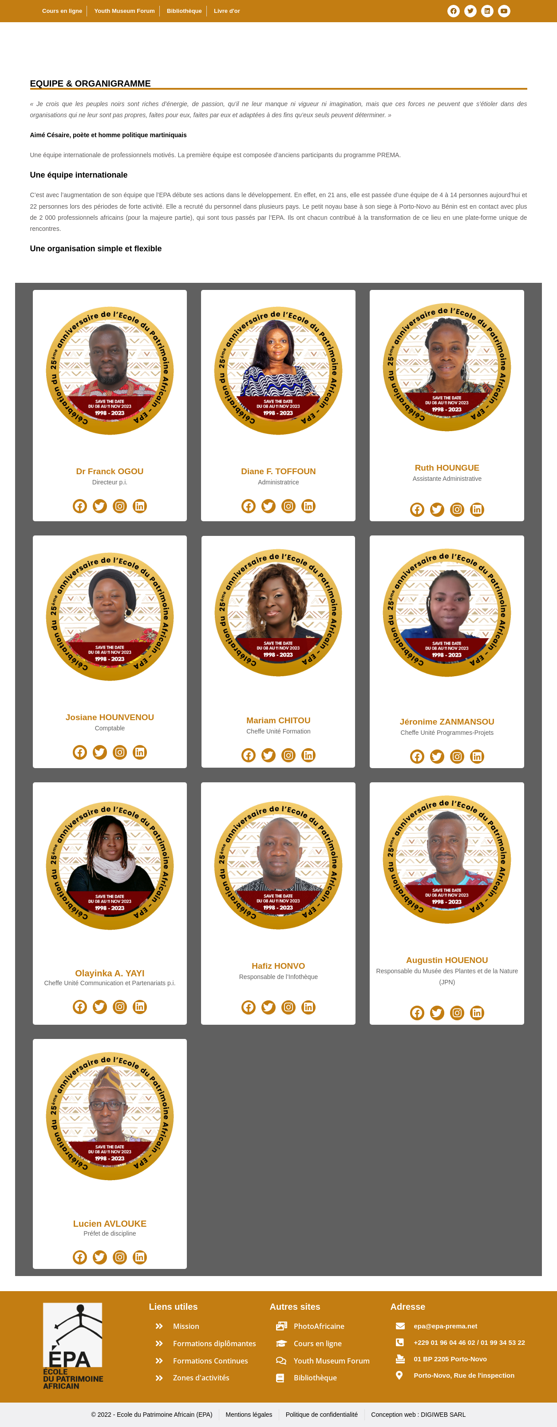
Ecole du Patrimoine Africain (83, 41)
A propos (227, 41)
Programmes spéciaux (416, 41)
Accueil (182, 41)
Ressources (499, 41)
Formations (334, 41)
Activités (278, 41)
